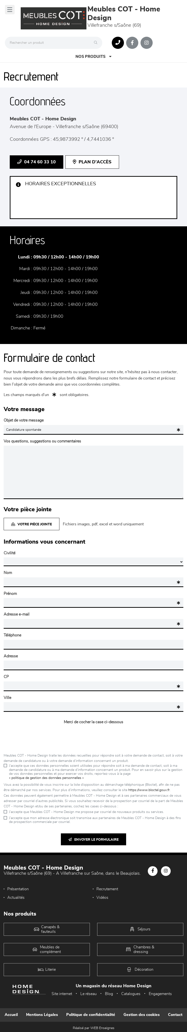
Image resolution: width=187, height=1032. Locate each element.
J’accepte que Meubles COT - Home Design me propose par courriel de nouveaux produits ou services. (86, 812)
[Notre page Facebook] (132, 43)
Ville (7, 698)
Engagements (160, 994)
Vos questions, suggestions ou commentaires (42, 441)
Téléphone (12, 635)
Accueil (11, 1015)
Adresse (11, 656)
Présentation (18, 889)
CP (6, 677)
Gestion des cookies (141, 1015)
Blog (109, 994)
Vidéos (102, 898)
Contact (175, 1015)
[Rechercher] (97, 43)
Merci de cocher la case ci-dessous (93, 722)
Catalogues (130, 994)
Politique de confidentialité (90, 1015)
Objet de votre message (24, 420)
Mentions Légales (42, 1015)
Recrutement (107, 889)
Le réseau (88, 994)
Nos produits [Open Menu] (93, 56)
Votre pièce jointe (31, 524)
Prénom (10, 594)
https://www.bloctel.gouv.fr (149, 790)
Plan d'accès (92, 161)
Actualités (16, 898)
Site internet (62, 994)
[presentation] (93, 736)
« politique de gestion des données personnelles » (46, 778)
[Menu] (10, 9)
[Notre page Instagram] (146, 43)
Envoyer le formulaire (93, 839)
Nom (8, 573)
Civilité (9, 553)
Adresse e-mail (16, 614)
